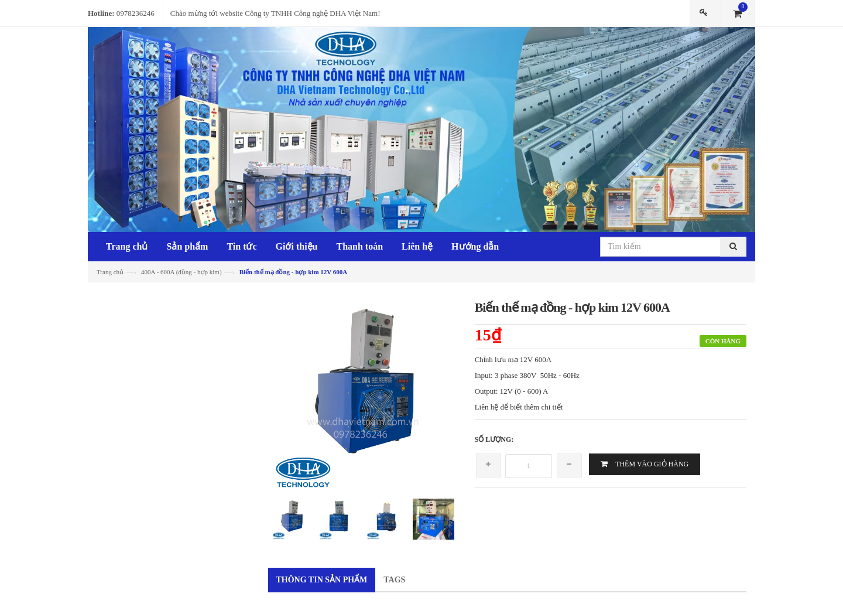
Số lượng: (494, 439)
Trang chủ (110, 271)
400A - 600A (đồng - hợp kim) (181, 271)
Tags (394, 579)
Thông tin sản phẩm (322, 579)
